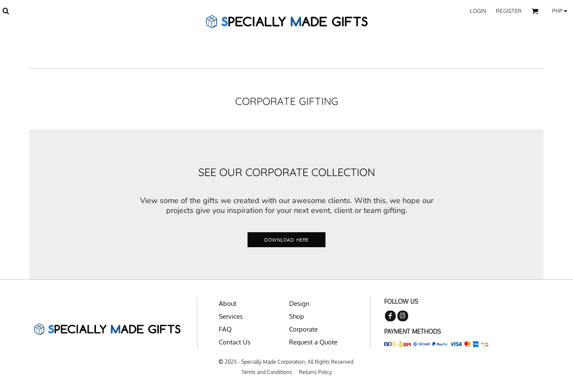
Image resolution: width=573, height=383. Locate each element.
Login (478, 10)
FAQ (225, 329)
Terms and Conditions (267, 372)
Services (231, 316)
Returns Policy (315, 372)
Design (299, 303)
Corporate (303, 329)
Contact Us (235, 342)
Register (509, 10)
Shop (296, 316)
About (227, 303)
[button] (5, 10)
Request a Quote (313, 342)
